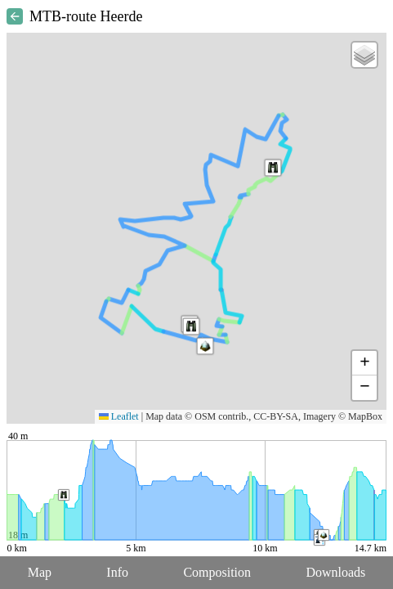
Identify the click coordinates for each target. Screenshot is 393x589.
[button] (191, 326)
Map (39, 572)
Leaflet (119, 416)
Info (117, 572)
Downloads (335, 572)
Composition (217, 572)
